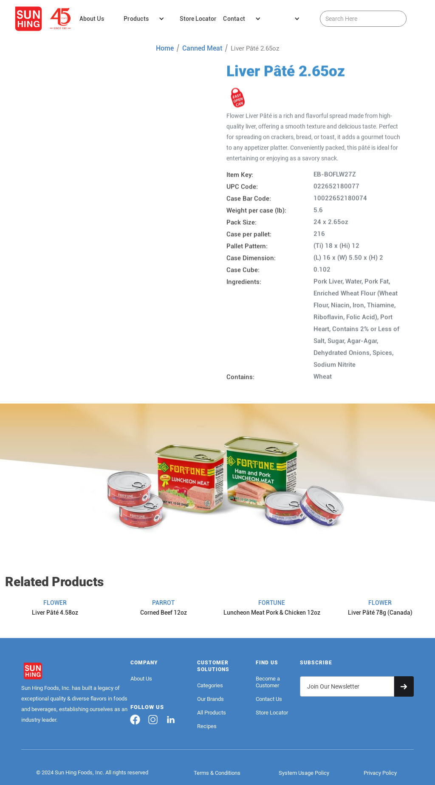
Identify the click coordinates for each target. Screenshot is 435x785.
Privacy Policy (380, 773)
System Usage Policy (304, 773)
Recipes (207, 726)
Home (165, 48)
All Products (211, 712)
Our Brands (210, 699)
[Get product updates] (347, 686)
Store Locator (272, 712)
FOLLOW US (147, 707)
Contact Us (269, 699)
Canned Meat (202, 48)
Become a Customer (268, 682)
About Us (141, 678)
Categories (210, 685)
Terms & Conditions (217, 773)
